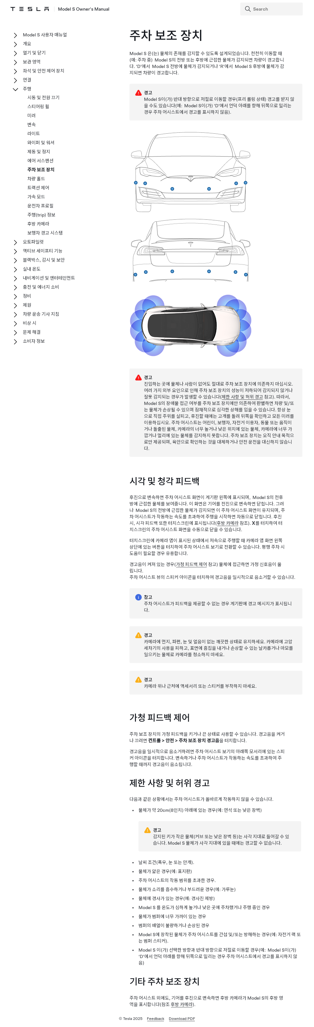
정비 (27, 296)
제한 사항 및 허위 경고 (242, 397)
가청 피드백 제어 (191, 565)
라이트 (33, 133)
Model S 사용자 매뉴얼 (45, 34)
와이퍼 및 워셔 (40, 142)
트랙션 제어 (38, 187)
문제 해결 (32, 332)
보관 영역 (32, 61)
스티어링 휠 (38, 106)
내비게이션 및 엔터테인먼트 (49, 278)
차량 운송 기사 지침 (41, 314)
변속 (31, 124)
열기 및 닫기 (34, 52)
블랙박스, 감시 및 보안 (44, 260)
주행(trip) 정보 (41, 214)
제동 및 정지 (38, 151)
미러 (31, 115)
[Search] (272, 9)
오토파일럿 (33, 242)
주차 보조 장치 (40, 169)
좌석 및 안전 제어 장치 (43, 70)
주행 (27, 88)
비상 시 (29, 323)
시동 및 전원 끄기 (43, 97)
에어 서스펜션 (40, 160)
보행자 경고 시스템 (45, 232)
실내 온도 (32, 269)
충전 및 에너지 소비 (41, 287)
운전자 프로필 (40, 205)
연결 (27, 79)
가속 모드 (36, 196)
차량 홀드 (36, 178)
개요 (27, 43)
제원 (27, 305)
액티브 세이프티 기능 (42, 251)
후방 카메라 (228, 524)
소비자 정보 (34, 341)
